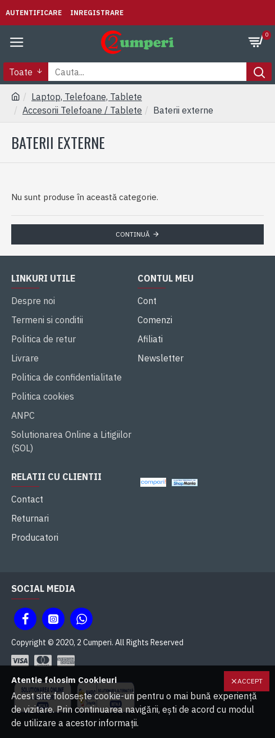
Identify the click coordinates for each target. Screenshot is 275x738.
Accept (250, 681)
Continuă (133, 234)
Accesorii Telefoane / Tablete (82, 110)
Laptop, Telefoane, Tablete (86, 96)
